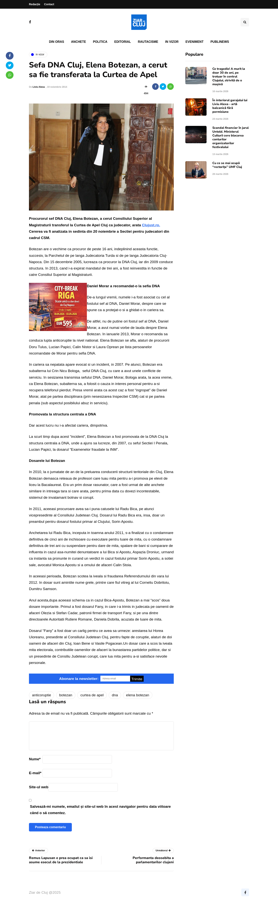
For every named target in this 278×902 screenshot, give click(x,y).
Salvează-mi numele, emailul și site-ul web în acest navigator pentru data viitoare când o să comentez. (100, 809)
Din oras (56, 41)
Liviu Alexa (39, 87)
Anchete (78, 41)
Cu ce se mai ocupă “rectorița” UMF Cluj (227, 165)
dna (115, 695)
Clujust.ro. (151, 225)
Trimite (136, 679)
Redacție (34, 4)
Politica (100, 41)
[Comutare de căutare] (245, 22)
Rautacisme (148, 41)
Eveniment (194, 41)
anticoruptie (41, 695)
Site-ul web (38, 787)
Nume (35, 759)
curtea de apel (91, 695)
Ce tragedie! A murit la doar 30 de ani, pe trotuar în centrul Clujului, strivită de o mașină (228, 76)
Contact (49, 4)
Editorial (122, 41)
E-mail (35, 773)
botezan (65, 695)
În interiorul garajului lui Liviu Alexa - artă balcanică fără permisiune (229, 106)
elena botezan (137, 695)
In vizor (171, 41)
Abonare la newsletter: (78, 679)
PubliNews (219, 41)
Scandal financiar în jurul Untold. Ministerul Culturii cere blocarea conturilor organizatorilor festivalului (230, 137)
